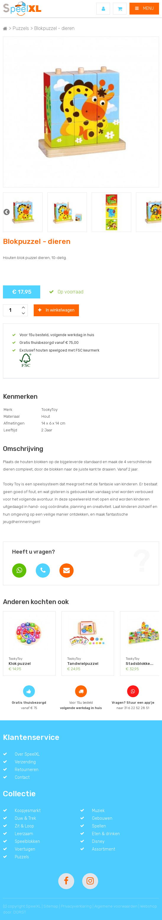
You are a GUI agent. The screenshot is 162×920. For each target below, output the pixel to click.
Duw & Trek (25, 818)
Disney (98, 841)
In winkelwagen (56, 310)
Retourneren (26, 769)
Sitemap (50, 906)
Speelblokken (27, 841)
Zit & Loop (24, 826)
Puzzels (22, 856)
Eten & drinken (106, 833)
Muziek (98, 810)
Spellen (99, 826)
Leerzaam (24, 833)
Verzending (25, 761)
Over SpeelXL (27, 754)
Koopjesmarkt (28, 810)
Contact (22, 777)
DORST (19, 912)
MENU (144, 8)
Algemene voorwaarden (115, 906)
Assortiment (103, 849)
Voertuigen (25, 849)
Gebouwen (102, 818)
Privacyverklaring (76, 906)
